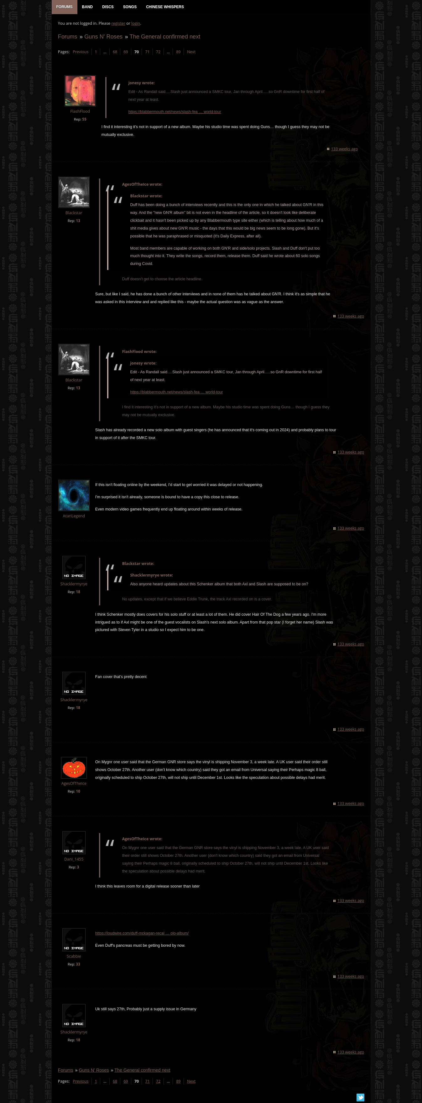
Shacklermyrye (73, 584)
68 (115, 51)
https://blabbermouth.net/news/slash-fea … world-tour (174, 112)
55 (84, 119)
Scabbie (74, 956)
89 (178, 51)
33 (78, 964)
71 (147, 51)
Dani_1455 (73, 859)
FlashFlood (80, 111)
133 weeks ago (344, 149)
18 (78, 592)
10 (78, 791)
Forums (67, 36)
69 (125, 51)
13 (78, 220)
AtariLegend (74, 516)
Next (191, 51)
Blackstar (73, 213)
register (118, 23)
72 (158, 51)
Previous (80, 51)
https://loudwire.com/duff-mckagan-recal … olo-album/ (142, 933)
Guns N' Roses (103, 36)
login (135, 23)
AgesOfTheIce (73, 783)
